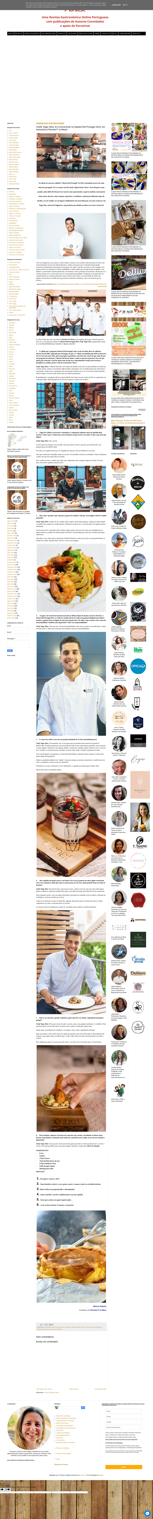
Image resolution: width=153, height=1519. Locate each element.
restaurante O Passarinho (17, 315)
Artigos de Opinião (15, 196)
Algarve (11, 327)
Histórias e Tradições (15, 199)
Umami (11, 312)
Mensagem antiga (100, 1389)
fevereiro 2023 (11, 589)
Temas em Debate (57, 1329)
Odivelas (11, 381)
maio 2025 (10, 528)
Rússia (11, 395)
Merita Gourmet (14, 291)
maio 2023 (10, 581)
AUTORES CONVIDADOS (64, 1425)
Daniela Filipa (13, 138)
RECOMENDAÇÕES (48, 33)
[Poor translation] (7, 1489)
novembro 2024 (12, 543)
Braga (11, 335)
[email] (123, 1411)
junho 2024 (10, 555)
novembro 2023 (12, 569)
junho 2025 (10, 526)
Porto (10, 390)
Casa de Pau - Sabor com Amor (19, 270)
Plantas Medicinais (15, 235)
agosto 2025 (11, 521)
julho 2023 (10, 577)
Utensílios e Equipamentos (17, 208)
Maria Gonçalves (14, 155)
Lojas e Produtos (14, 206)
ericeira (11, 412)
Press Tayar (13, 301)
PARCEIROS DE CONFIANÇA (66, 1428)
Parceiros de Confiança (16, 254)
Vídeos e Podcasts (15, 216)
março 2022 (11, 613)
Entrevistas (68, 1327)
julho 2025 (10, 523)
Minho (11, 371)
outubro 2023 (11, 572)
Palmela (11, 383)
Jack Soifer (12, 140)
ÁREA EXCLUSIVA (86, 33)
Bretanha (12, 340)
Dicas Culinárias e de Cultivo (18, 237)
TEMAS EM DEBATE (32, 33)
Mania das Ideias (14, 286)
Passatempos (13, 220)
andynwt (82, 1475)
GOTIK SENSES (14, 277)
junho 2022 (10, 606)
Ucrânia (11, 407)
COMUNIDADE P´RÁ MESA (65, 1421)
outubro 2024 (11, 545)
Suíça (11, 400)
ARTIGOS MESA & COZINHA (65, 1442)
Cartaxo (11, 347)
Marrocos (12, 369)
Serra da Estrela (14, 398)
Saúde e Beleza (14, 233)
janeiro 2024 (11, 565)
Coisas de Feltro (14, 272)
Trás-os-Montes (14, 405)
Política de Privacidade (63, 1453)
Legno (11, 282)
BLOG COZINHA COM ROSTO (66, 1418)
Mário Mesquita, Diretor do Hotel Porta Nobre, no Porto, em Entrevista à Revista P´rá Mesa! (128, 423)
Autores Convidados (15, 252)
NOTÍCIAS (61, 33)
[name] (123, 1416)
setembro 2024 (12, 548)
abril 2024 (10, 560)
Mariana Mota (13, 159)
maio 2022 (10, 608)
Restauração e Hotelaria (44, 1329)
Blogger (101, 1475)
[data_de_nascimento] (123, 1427)
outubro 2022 (11, 598)
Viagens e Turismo (15, 213)
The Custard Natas (15, 310)
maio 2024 (10, 557)
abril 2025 (10, 531)
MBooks (11, 284)
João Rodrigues (14, 142)
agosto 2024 (11, 550)
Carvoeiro (12, 349)
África (11, 417)
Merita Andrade (14, 164)
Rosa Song (12, 181)
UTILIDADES (72, 33)
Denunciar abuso (61, 1464)
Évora (11, 420)
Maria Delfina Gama (15, 152)
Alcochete (12, 323)
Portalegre (12, 388)
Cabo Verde (13, 342)
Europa (11, 352)
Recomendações (97, 1327)
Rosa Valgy (12, 303)
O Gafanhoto (13, 296)
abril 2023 (10, 584)
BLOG (115, 33)
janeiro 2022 (11, 618)
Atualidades (48, 1327)
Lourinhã (12, 364)
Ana (10, 130)
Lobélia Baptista (14, 147)
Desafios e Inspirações (16, 228)
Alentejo (11, 325)
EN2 (10, 274)
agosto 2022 (11, 601)
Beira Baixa (12, 332)
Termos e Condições (62, 1448)
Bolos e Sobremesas (58, 1327)
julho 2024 (10, 552)
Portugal (11, 393)
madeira (11, 415)
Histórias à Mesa (14, 279)
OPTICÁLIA (12, 299)
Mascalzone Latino (15, 289)
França (11, 354)
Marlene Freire (13, 162)
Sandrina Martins (14, 184)
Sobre (58, 1459)
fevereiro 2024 (11, 562)
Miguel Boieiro (13, 167)
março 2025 (11, 533)
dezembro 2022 (12, 594)
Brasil (11, 337)
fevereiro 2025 (11, 535)
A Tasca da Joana (14, 262)
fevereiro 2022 (11, 615)
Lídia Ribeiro (13, 150)
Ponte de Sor (13, 386)
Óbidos (11, 422)
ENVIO (124, 1467)
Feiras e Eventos (14, 225)
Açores (11, 330)
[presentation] (120, 1459)
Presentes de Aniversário (17, 250)
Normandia (12, 378)
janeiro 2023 (11, 591)
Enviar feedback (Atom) (51, 1392)
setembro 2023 (12, 574)
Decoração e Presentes (16, 242)
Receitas (88, 1327)
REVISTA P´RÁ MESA (63, 1416)
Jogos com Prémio (15, 247)
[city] (123, 1422)
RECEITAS (19, 33)
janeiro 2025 (11, 538)
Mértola (11, 376)
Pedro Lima (12, 179)
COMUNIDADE (124, 33)
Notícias (83, 1327)
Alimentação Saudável (16, 230)
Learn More (116, 5)
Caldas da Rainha (14, 344)
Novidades (12, 218)
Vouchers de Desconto (16, 245)
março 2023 (11, 586)
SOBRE (97, 33)
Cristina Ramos (14, 135)
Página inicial (73, 1389)
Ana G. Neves (13, 133)
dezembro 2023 (12, 567)
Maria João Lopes (14, 157)
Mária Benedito (14, 169)
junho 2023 (10, 579)
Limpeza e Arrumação (16, 240)
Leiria (10, 359)
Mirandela (12, 373)
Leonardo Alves (14, 145)
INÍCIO (10, 33)
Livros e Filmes (14, 211)
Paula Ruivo (13, 176)
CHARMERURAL (14, 267)
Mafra (11, 366)
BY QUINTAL (13, 265)
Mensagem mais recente (44, 1389)
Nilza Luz (12, 174)
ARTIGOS (135, 33)
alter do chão (13, 410)
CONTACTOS (106, 33)
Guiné (11, 357)
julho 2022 (10, 603)
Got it (125, 5)
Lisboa (11, 361)
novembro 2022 (12, 596)
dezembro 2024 (12, 540)
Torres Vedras (13, 403)
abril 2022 (10, 611)
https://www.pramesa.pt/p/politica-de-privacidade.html (121, 1439)
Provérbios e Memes (15, 201)
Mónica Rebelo (76, 1327)
